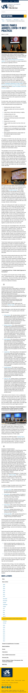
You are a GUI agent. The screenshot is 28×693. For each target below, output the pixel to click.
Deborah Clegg (12, 474)
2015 (4, 633)
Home (2, 19)
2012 (4, 638)
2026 (4, 584)
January (4, 623)
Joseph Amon (7, 351)
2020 (22, 19)
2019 (4, 625)
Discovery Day (5, 657)
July (4, 608)
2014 (4, 635)
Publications (5, 652)
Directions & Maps (5, 682)
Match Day (4, 664)
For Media (8, 680)
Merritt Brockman (7, 489)
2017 (4, 629)
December (5, 598)
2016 (4, 631)
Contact (23, 680)
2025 (4, 586)
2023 (4, 590)
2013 (4, 637)
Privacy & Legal (18, 680)
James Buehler (7, 339)
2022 (4, 592)
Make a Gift (16, 1)
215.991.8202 (14, 691)
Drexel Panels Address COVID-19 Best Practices (12, 618)
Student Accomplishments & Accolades (10, 643)
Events (3, 649)
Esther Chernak (7, 315)
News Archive (16, 19)
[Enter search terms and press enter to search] (14, 12)
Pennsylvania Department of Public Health (10, 84)
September (5, 604)
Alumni (11, 1)
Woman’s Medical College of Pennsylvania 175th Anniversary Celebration (12, 661)
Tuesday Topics (20, 436)
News (3, 579)
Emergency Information (13, 682)
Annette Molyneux (7, 367)
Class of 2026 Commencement (8, 654)
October (4, 602)
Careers (12, 680)
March (4, 616)
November (5, 600)
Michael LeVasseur (13, 190)
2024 (4, 588)
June (4, 610)
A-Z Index (3, 680)
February (5, 621)
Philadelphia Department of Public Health (14, 83)
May (4, 612)
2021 (4, 594)
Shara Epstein (7, 494)
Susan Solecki (7, 504)
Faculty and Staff (5, 1)
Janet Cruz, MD (7, 378)
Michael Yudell (11, 304)
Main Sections (7, 16)
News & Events (8, 19)
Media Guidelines (6, 646)
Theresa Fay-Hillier (8, 513)
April (4, 614)
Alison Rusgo (6, 509)
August (4, 606)
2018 (4, 627)
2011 (4, 640)
